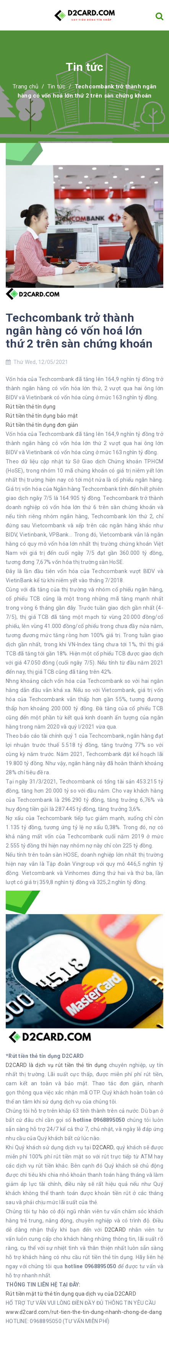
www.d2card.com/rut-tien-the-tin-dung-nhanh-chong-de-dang (84, 1312)
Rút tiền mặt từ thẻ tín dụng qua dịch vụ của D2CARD (71, 1294)
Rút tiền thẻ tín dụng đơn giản (42, 425)
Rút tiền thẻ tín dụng (30, 407)
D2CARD (103, 1147)
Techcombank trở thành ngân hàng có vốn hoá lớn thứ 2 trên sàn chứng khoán (79, 330)
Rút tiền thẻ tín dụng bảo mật (42, 416)
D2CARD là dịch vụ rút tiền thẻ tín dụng (57, 1065)
